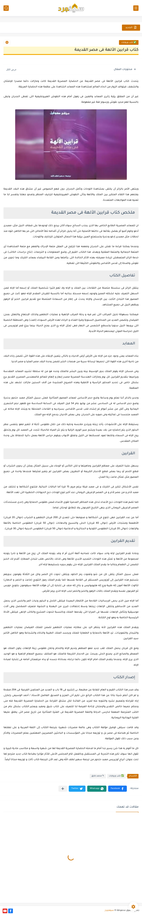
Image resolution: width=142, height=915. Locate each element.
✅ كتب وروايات (128, 43)
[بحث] (6, 8)
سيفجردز (109, 910)
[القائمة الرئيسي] (136, 8)
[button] (117, 789)
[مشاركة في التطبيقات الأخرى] (62, 789)
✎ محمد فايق (97, 776)
